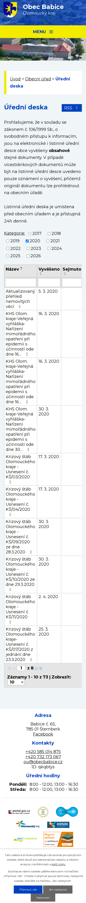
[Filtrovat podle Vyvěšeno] (49, 282)
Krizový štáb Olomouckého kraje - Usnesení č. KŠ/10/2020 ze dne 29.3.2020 (20, 574)
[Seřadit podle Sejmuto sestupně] (65, 274)
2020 (35, 241)
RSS (72, 108)
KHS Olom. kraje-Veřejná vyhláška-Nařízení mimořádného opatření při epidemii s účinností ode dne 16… (21, 334)
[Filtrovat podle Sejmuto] (72, 282)
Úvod (15, 79)
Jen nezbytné (58, 889)
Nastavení (43, 897)
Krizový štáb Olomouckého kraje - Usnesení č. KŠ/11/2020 (20, 609)
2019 (14, 241)
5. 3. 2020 (48, 291)
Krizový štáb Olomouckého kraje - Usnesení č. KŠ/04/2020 (20, 502)
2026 (36, 255)
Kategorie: (14, 233)
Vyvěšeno (49, 269)
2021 (55, 241)
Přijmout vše (28, 889)
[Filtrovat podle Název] (20, 282)
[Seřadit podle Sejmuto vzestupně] (65, 273)
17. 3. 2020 (49, 456)
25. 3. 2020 (44, 632)
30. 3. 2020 (44, 411)
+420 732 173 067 (43, 756)
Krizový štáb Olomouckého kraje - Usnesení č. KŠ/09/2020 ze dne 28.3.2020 (20, 537)
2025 (15, 255)
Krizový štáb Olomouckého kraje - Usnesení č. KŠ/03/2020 (20, 469)
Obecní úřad (38, 79)
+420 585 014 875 (43, 751)
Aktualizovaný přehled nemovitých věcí (20, 299)
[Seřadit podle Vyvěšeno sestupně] (41, 274)
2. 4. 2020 (48, 596)
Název (12, 269)
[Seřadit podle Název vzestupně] (21, 268)
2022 (15, 248)
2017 (37, 233)
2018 (56, 233)
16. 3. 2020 (49, 313)
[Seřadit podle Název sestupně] (21, 269)
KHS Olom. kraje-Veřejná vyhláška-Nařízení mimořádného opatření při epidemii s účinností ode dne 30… (21, 429)
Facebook (43, 734)
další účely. (59, 864)
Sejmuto (72, 269)
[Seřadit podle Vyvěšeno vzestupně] (41, 273)
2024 (56, 248)
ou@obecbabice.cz (43, 761)
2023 (36, 248)
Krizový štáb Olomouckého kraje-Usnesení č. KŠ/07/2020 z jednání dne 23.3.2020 (20, 644)
